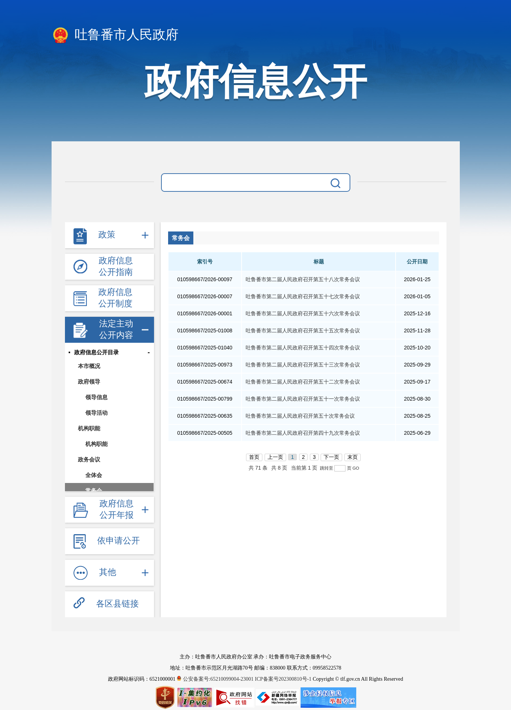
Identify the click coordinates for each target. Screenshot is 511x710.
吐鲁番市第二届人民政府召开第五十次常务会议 (300, 416)
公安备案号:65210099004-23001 (216, 679)
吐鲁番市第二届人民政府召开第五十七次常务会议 (303, 296)
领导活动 (96, 413)
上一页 (275, 457)
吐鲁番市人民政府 (115, 35)
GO (356, 468)
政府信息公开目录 (96, 352)
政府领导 (89, 381)
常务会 (93, 490)
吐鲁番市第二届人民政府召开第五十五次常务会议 (303, 330)
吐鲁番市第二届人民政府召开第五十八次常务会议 (303, 279)
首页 (254, 457)
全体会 (93, 475)
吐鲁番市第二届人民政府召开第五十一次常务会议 (303, 399)
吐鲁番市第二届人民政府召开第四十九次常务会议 (303, 433)
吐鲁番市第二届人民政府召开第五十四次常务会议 (303, 348)
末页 (352, 457)
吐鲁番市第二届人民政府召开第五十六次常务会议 (303, 313)
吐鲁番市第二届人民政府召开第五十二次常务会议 (303, 382)
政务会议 (89, 459)
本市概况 (89, 366)
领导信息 (96, 397)
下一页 (331, 457)
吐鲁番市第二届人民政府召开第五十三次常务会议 (303, 365)
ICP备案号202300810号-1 (283, 679)
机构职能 (89, 428)
